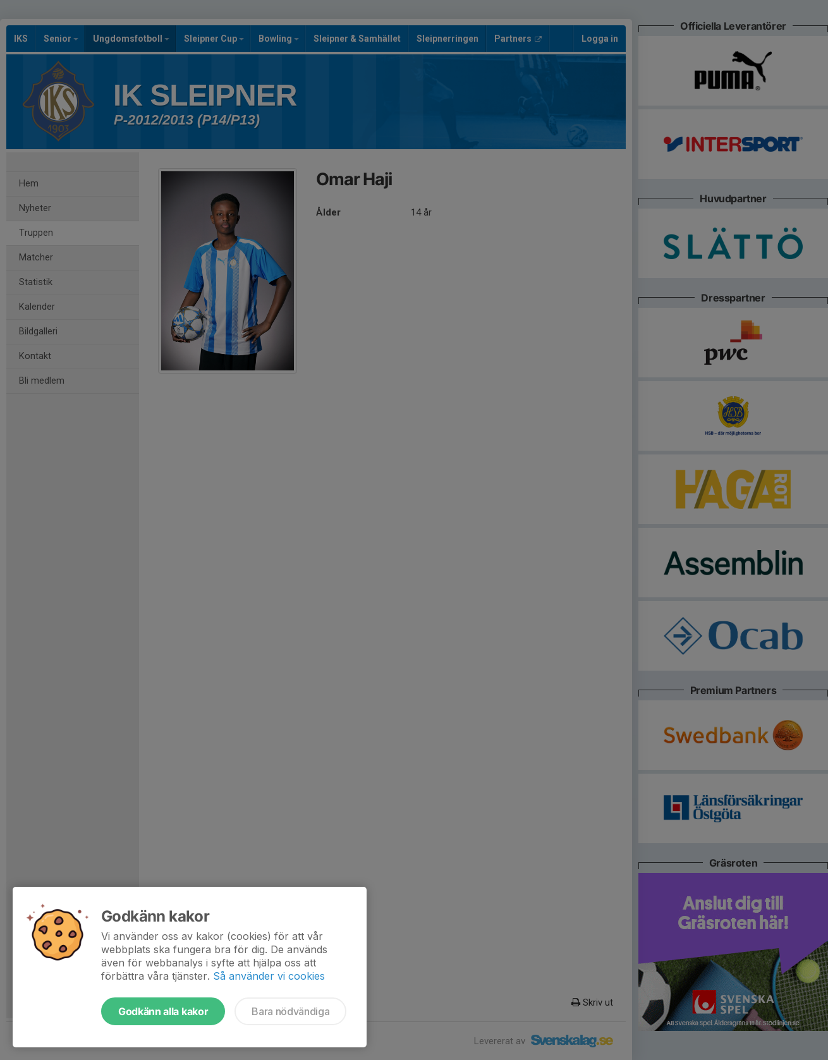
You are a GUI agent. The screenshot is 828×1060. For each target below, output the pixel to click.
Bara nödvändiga (290, 1011)
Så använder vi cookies (269, 976)
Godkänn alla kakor (163, 1011)
